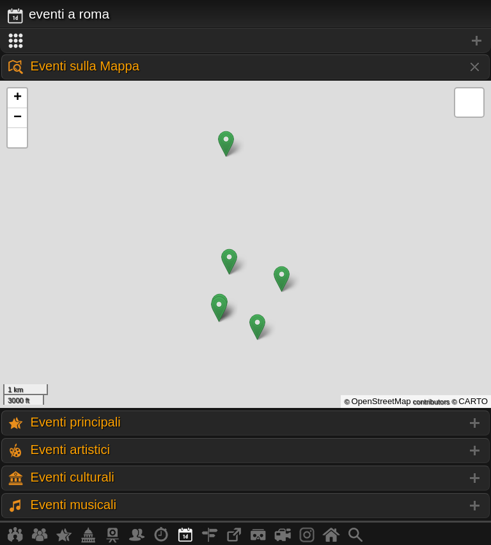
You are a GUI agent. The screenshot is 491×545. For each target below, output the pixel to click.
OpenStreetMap (380, 401)
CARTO (473, 401)
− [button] (17, 117)
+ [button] (17, 98)
